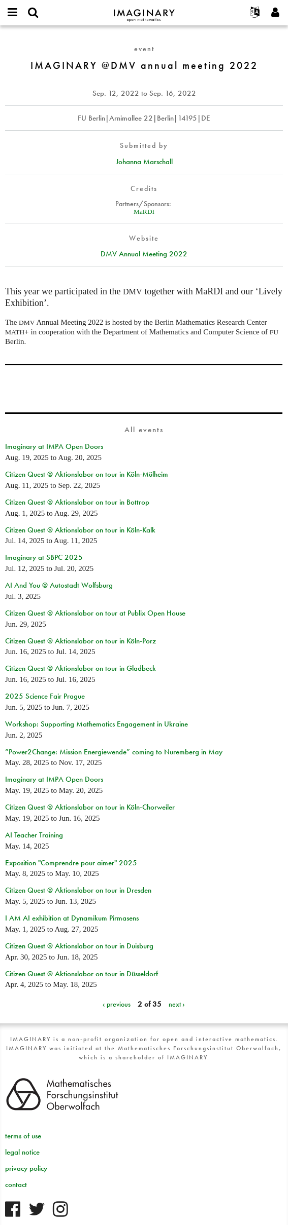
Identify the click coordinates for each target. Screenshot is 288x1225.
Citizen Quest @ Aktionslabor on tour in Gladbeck (80, 668)
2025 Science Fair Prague (45, 696)
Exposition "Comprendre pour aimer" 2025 (71, 862)
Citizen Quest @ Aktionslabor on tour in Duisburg (79, 945)
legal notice (22, 1152)
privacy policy (26, 1168)
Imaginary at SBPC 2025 (44, 557)
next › (177, 1004)
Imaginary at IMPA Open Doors (54, 446)
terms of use (23, 1135)
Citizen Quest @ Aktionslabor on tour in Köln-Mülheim (86, 474)
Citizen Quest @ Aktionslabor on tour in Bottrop (77, 502)
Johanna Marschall (144, 161)
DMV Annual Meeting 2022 (144, 253)
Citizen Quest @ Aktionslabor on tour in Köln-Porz (80, 640)
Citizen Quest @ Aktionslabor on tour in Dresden (78, 890)
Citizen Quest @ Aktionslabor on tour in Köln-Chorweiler (90, 807)
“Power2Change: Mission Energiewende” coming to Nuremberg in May (113, 751)
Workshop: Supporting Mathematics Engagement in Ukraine (96, 724)
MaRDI (144, 211)
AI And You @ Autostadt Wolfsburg (59, 585)
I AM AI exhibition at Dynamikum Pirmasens (72, 918)
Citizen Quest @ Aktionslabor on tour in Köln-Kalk (80, 529)
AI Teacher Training (34, 834)
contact (16, 1184)
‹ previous (117, 1004)
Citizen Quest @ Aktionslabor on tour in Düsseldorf (81, 973)
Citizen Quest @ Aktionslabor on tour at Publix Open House (95, 613)
